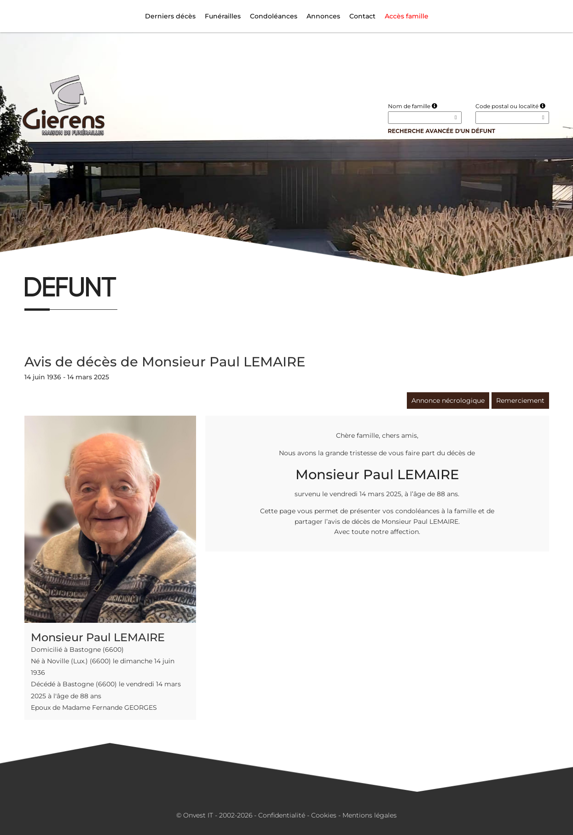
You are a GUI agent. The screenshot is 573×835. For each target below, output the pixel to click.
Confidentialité (281, 815)
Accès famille (406, 16)
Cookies (323, 815)
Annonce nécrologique (448, 400)
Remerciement (520, 400)
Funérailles (223, 16)
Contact (362, 16)
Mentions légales (369, 815)
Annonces (323, 16)
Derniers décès (170, 16)
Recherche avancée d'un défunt (442, 131)
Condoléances (273, 16)
